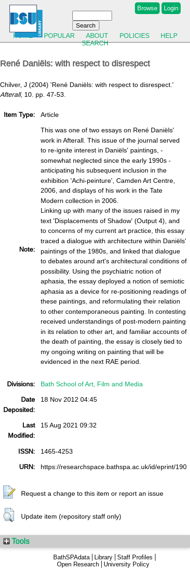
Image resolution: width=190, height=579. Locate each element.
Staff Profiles (135, 557)
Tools (16, 541)
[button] (9, 492)
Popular (59, 35)
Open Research (78, 564)
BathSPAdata (71, 557)
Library (103, 557)
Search (95, 43)
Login (171, 8)
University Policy (126, 564)
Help (169, 35)
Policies (134, 35)
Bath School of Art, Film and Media (92, 384)
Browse (147, 8)
